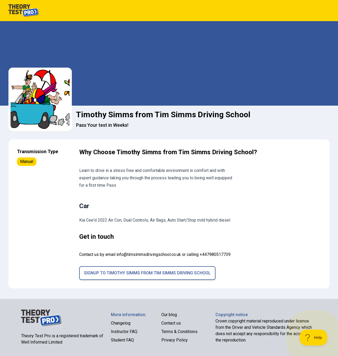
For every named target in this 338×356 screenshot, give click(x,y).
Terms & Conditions (179, 331)
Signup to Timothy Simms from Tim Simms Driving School (147, 272)
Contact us (171, 323)
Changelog (120, 323)
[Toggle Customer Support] (313, 337)
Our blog (169, 314)
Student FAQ (122, 340)
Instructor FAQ (124, 331)
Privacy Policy (174, 340)
